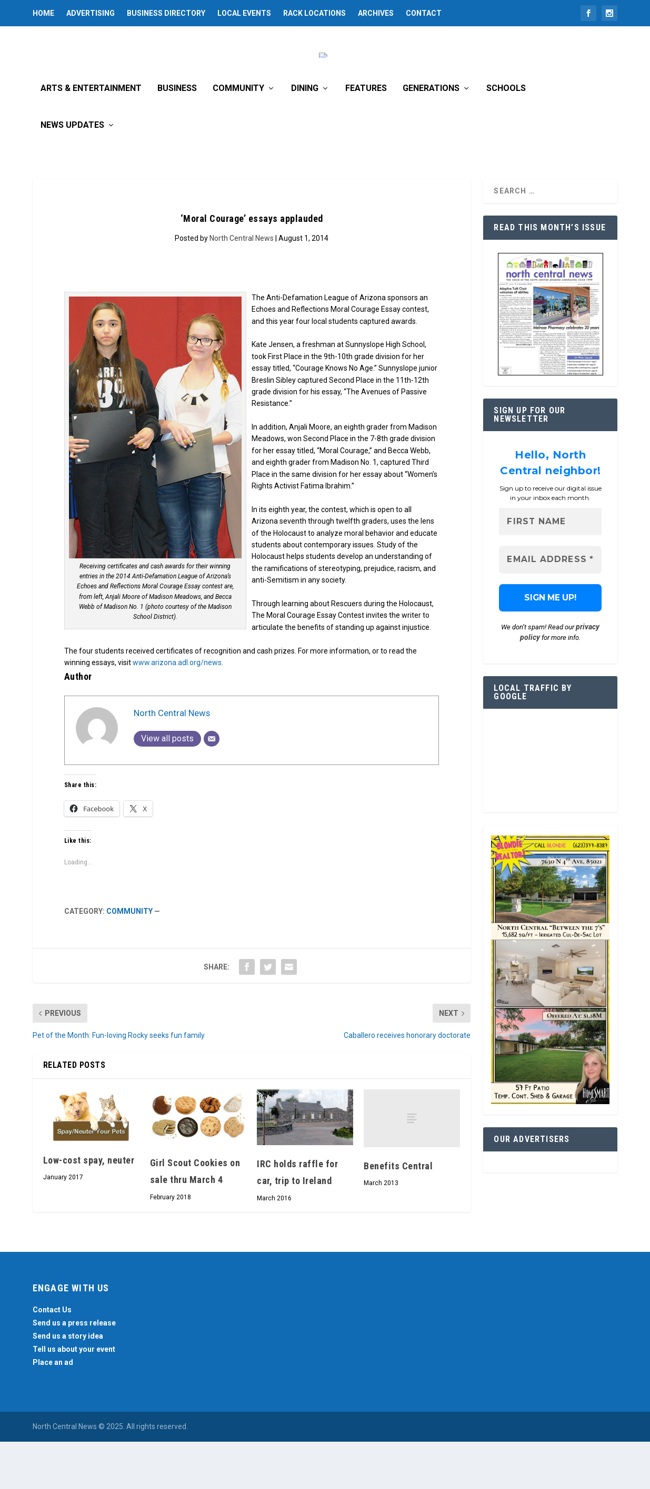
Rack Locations (314, 13)
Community (238, 135)
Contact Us (52, 1357)
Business (177, 135)
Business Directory (166, 13)
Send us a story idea (68, 1383)
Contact (424, 13)
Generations (431, 135)
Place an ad (53, 1409)
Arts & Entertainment (91, 135)
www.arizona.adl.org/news (177, 710)
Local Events (244, 13)
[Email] (211, 786)
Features (366, 135)
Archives (376, 13)
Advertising (90, 13)
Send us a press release (74, 1370)
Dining (304, 135)
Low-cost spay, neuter (89, 1207)
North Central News (241, 285)
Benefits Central (398, 1213)
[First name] (550, 569)
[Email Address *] (550, 607)
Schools (506, 135)
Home (43, 13)
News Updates (72, 172)
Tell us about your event (74, 1396)
